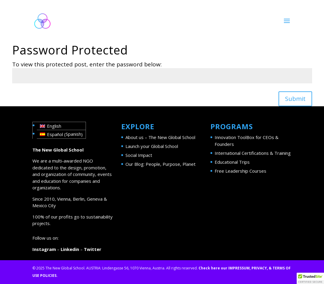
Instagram (44, 249)
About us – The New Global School (160, 137)
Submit (295, 99)
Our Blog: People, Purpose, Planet (160, 164)
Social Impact (138, 155)
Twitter (92, 249)
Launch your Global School (151, 146)
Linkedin (70, 249)
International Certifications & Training (253, 153)
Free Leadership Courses (240, 171)
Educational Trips (232, 162)
